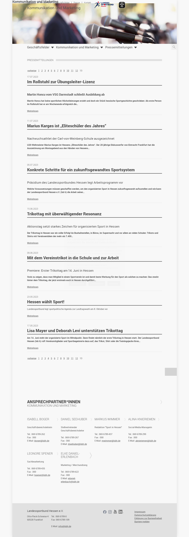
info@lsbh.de (64, 526)
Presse (77, 2)
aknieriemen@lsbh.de (145, 440)
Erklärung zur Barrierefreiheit (148, 518)
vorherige (31, 70)
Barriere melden (142, 521)
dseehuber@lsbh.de (77, 444)
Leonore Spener (40, 453)
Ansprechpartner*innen (53, 401)
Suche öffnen (174, 47)
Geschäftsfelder (62, 2)
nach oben (171, 372)
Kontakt (87, 2)
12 (76, 70)
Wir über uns (45, 2)
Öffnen (52, 47)
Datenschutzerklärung (145, 515)
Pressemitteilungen (119, 47)
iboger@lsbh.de (41, 440)
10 (68, 70)
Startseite (31, 2)
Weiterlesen (32, 110)
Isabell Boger (38, 419)
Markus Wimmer (107, 419)
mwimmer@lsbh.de (111, 440)
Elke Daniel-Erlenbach (70, 455)
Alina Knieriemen (141, 419)
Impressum (139, 511)
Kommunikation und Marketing (77, 47)
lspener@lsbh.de (42, 475)
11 (72, 70)
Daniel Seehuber (74, 419)
